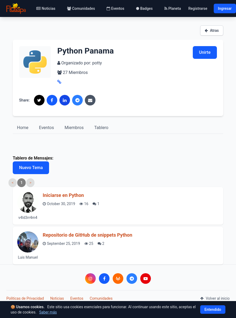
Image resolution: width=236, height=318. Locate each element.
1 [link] (21, 182)
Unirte (205, 52)
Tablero (101, 127)
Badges (144, 8)
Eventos (115, 8)
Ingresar (225, 8)
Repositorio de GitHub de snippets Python (87, 235)
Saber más (48, 312)
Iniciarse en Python (63, 195)
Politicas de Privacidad (25, 298)
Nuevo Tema (31, 167)
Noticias (45, 8)
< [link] (13, 182)
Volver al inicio (215, 298)
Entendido (212, 309)
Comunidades (81, 8)
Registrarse (197, 8)
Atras (212, 30)
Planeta (172, 8)
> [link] (30, 182)
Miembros (74, 127)
